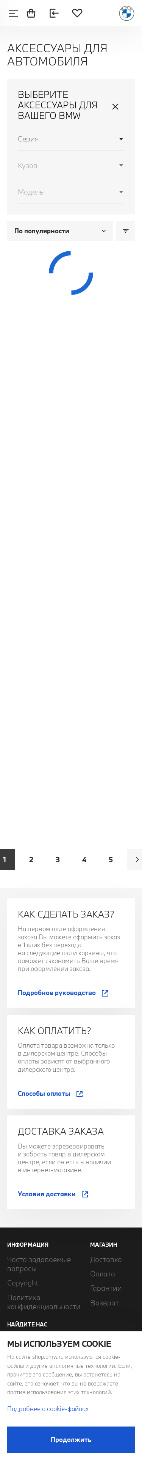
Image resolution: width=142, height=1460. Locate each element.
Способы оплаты (44, 1093)
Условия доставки (47, 1194)
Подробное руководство (57, 992)
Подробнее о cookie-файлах (48, 1408)
